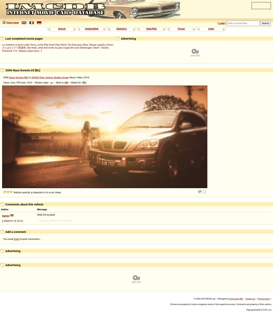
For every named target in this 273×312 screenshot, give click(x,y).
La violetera (8, 44)
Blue (85, 44)
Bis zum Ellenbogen (81, 47)
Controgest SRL (236, 299)
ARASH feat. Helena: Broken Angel (50, 77)
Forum (181, 28)
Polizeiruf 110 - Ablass (14, 50)
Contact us (250, 299)
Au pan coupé (62, 47)
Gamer (5, 215)
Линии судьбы (97, 44)
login (16, 239)
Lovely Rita (42, 44)
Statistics (121, 28)
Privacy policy (264, 299)
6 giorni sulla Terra (25, 44)
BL (26, 77)
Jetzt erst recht (46, 47)
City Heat (31, 47)
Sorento (19, 77)
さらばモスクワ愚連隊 (14, 47)
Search (61, 28)
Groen (109, 44)
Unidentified (91, 28)
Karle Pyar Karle (57, 44)
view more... (34, 50)
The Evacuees (74, 44)
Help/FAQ (151, 28)
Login (222, 23)
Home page (12, 22)
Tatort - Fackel (100, 47)
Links (211, 28)
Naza (12, 77)
